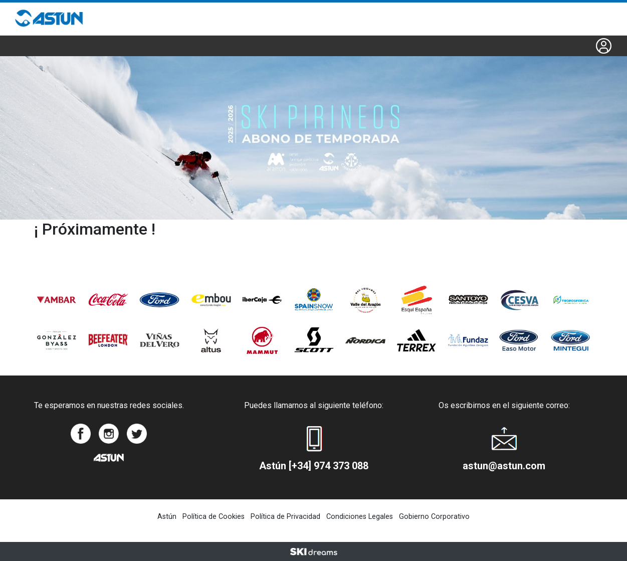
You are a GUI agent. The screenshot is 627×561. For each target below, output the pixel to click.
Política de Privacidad (285, 516)
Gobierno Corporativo (434, 516)
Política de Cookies (213, 516)
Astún (166, 516)
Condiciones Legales (359, 516)
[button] (603, 46)
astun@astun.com (504, 466)
